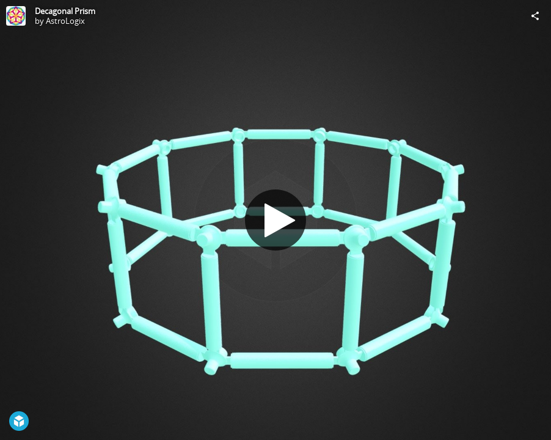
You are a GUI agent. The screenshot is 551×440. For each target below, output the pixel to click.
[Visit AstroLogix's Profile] (16, 16)
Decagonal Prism (65, 11)
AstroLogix (65, 20)
